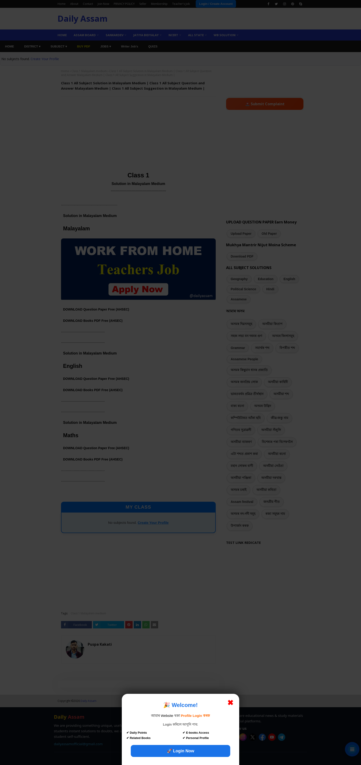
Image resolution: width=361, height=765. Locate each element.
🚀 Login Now (180, 751)
